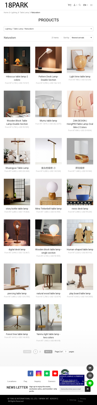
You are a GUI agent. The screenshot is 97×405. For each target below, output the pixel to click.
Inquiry (37, 381)
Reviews (85, 381)
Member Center (74, 5)
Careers (51, 381)
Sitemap (72, 400)
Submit (88, 389)
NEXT (48, 352)
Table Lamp (24, 13)
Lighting (14, 13)
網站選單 (91, 5)
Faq (25, 381)
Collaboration (69, 381)
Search (80, 5)
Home (6, 13)
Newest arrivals (82, 38)
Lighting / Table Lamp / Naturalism (19, 29)
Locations (11, 381)
